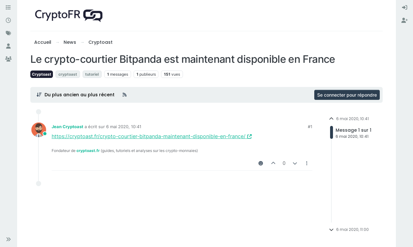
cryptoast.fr (88, 150)
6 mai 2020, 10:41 (123, 126)
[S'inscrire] (404, 20)
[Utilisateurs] (8, 46)
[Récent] (8, 20)
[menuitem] (404, 8)
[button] (8, 239)
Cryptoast (41, 74)
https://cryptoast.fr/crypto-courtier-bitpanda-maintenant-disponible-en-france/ (152, 136)
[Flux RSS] (124, 95)
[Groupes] (8, 59)
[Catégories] (8, 8)
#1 (310, 126)
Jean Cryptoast (67, 126)
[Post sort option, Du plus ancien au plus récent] (75, 95)
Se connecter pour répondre (347, 95)
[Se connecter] (404, 8)
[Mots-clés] (8, 33)
